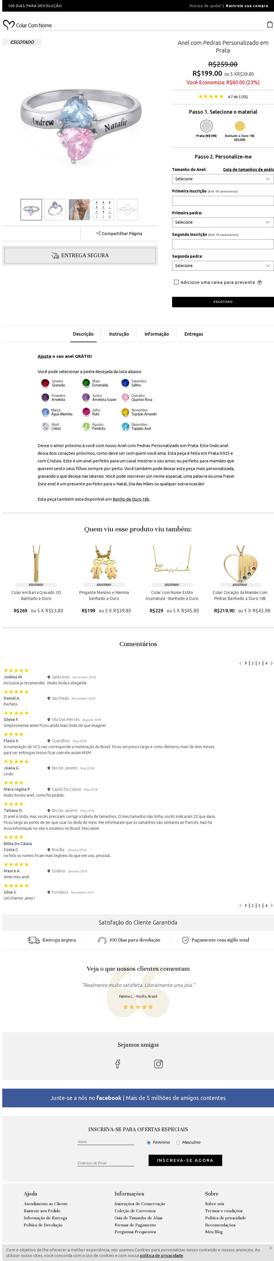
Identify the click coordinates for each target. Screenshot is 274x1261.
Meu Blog (214, 1231)
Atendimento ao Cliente (46, 1203)
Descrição (83, 334)
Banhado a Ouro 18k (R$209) (239, 131)
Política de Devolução (43, 1225)
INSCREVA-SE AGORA (185, 1160)
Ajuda (30, 1193)
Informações (129, 1193)
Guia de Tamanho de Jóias (138, 1217)
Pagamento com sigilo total (215, 940)
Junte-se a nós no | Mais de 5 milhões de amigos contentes (138, 1098)
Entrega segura (51, 940)
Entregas (194, 334)
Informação (157, 334)
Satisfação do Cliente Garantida (138, 922)
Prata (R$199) (206, 129)
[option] (78, 5)
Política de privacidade (225, 1217)
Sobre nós (214, 1203)
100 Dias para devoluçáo (129, 940)
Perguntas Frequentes (135, 1231)
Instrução (119, 334)
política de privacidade (161, 1255)
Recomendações (220, 1225)
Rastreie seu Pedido (42, 1210)
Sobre (212, 1193)
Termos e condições (224, 1210)
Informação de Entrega (45, 1217)
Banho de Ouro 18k (131, 499)
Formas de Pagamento (135, 1225)
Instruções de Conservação (140, 1203)
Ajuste (44, 356)
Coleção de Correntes (135, 1210)
